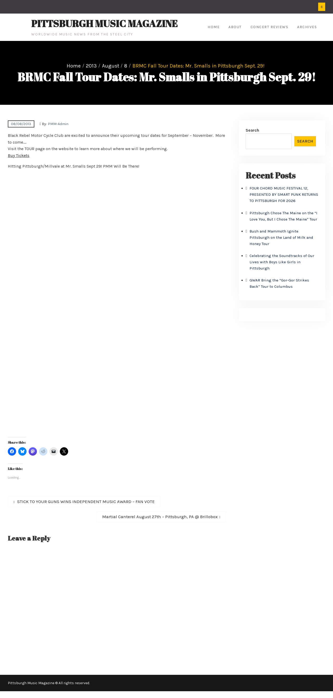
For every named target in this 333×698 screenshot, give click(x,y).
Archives (307, 27)
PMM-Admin (58, 124)
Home (214, 27)
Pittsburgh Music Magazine (104, 23)
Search (252, 130)
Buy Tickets (18, 155)
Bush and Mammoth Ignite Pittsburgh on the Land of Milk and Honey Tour (281, 237)
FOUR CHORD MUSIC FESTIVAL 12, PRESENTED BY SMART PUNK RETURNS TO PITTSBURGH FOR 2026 (283, 194)
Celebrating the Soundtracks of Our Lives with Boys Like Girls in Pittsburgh (281, 262)
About (235, 27)
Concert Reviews (270, 27)
